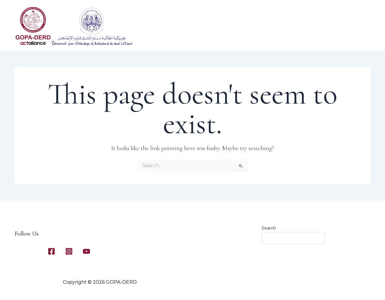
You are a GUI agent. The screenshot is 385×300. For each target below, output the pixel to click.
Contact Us (296, 38)
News (327, 38)
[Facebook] (51, 251)
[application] (211, 38)
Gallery (267, 38)
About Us (201, 38)
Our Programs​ (237, 38)
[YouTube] (86, 251)
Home (174, 38)
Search (269, 228)
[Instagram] (69, 251)
